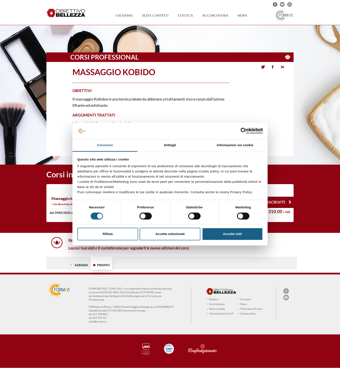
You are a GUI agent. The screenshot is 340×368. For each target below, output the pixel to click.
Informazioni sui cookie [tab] (235, 145)
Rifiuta (108, 234)
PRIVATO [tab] (103, 265)
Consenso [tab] (105, 145)
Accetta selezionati (170, 234)
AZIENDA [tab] (81, 265)
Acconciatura (215, 15)
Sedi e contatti (155, 15)
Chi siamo (124, 15)
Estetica (185, 15)
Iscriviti (279, 202)
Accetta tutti (232, 234)
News (242, 15)
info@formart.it (97, 321)
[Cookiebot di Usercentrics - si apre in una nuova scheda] (244, 131)
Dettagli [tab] (170, 145)
